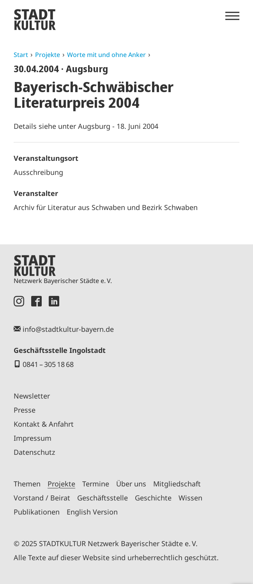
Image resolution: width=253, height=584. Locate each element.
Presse (24, 410)
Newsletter (32, 396)
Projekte (47, 54)
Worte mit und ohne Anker (106, 54)
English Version (92, 511)
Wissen (190, 497)
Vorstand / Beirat (42, 497)
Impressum (32, 438)
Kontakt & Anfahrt (44, 424)
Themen (27, 483)
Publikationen (37, 511)
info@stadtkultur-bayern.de (68, 329)
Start (21, 54)
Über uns (131, 483)
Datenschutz (34, 452)
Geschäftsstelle (102, 497)
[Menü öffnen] (232, 16)
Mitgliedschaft (177, 483)
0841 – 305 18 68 (48, 364)
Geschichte (153, 497)
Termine (95, 483)
